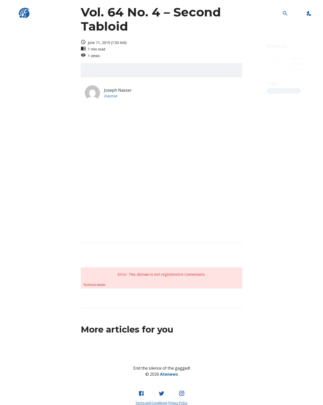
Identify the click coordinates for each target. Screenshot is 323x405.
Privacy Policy (177, 403)
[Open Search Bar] (285, 13)
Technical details (94, 285)
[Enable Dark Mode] (309, 13)
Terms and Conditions (151, 403)
